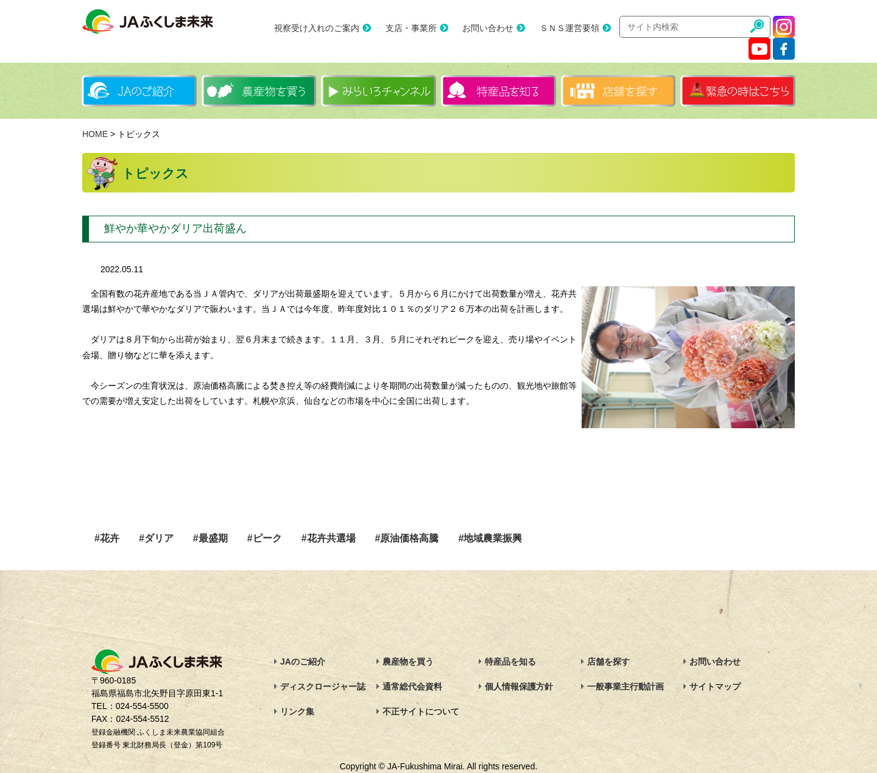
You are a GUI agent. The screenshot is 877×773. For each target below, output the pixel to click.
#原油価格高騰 (407, 538)
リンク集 (297, 711)
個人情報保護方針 (519, 686)
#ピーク (264, 538)
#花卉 (106, 538)
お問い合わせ (487, 28)
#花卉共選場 (328, 538)
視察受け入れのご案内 (316, 28)
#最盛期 (210, 538)
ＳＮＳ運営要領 (569, 28)
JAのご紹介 (302, 661)
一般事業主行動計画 (625, 686)
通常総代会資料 (412, 686)
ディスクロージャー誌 (322, 686)
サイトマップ (715, 686)
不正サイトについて (420, 711)
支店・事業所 (411, 28)
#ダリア (156, 538)
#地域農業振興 (490, 538)
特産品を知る (510, 661)
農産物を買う (408, 661)
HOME (95, 134)
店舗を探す (608, 661)
